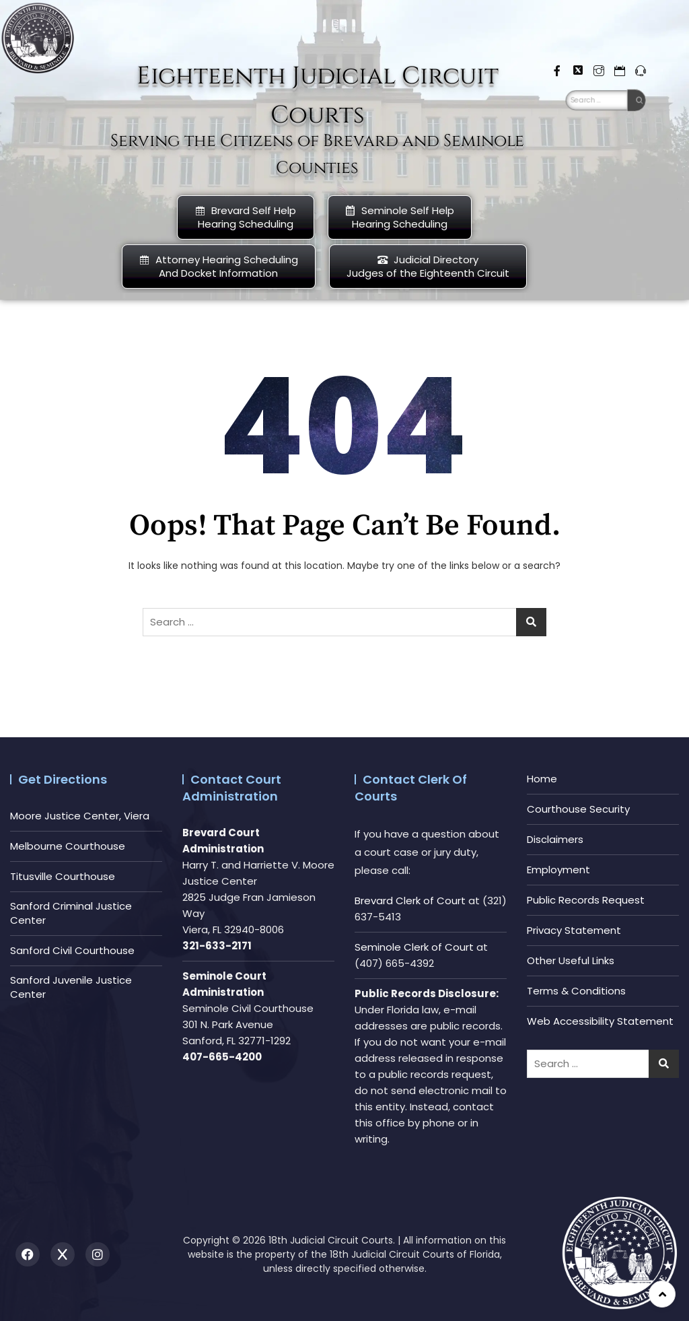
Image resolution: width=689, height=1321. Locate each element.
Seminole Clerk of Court (414, 947)
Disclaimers (555, 839)
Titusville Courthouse (62, 876)
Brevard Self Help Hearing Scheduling (245, 217)
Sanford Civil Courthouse (72, 950)
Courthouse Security (578, 809)
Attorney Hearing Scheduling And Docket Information (218, 266)
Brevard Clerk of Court (410, 900)
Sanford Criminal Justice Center (71, 913)
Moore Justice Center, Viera (79, 816)
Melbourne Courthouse (67, 846)
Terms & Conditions (576, 991)
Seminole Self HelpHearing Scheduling (399, 217)
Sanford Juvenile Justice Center (71, 987)
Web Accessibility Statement (600, 1021)
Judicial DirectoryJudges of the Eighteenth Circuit (428, 266)
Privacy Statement (574, 930)
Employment (558, 869)
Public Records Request (586, 900)
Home (542, 779)
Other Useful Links (570, 960)
